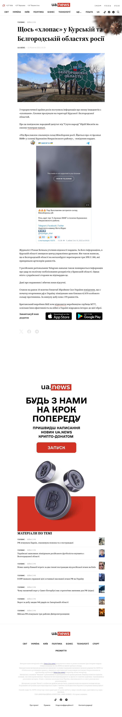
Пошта (89, 12)
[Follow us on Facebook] (109, 12)
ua (98, 12)
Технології (64, 12)
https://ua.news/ (50, 664)
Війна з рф (31, 22)
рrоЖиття (61, 650)
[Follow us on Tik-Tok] (105, 12)
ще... (78, 12)
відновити (60, 304)
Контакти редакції (85, 705)
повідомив (89, 289)
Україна (17, 12)
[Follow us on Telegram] (113, 12)
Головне (20, 22)
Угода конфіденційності (64, 705)
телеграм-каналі (36, 127)
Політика (38, 12)
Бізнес (51, 12)
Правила (47, 705)
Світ (6, 12)
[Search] (118, 11)
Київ (27, 12)
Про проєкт (34, 705)
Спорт (96, 643)
